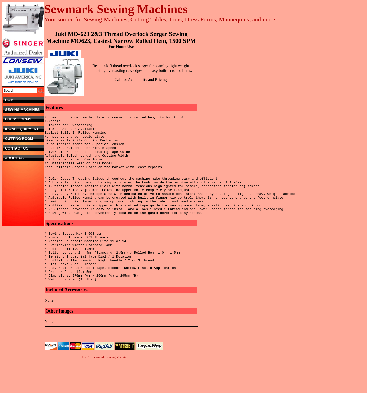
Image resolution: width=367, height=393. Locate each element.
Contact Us (22, 148)
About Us (24, 158)
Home (24, 100)
